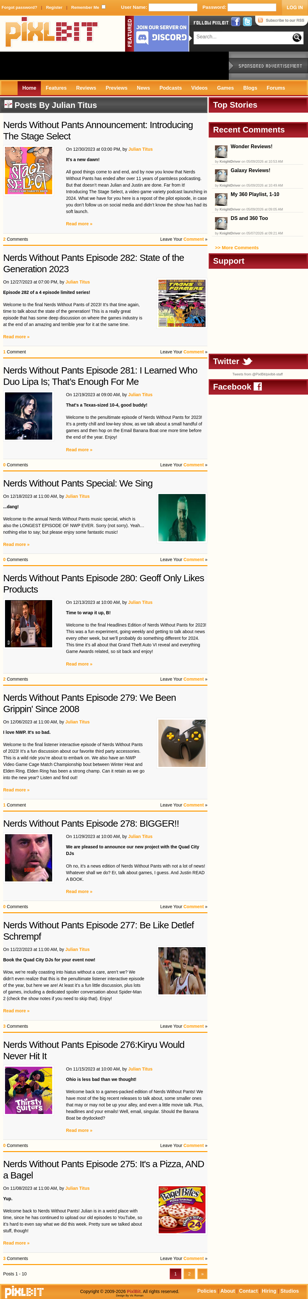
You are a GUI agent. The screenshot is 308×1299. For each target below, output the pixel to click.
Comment (194, 239)
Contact (248, 1291)
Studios (289, 1291)
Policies (206, 1291)
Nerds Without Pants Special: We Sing (77, 483)
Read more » (79, 223)
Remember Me (85, 7)
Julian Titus (74, 105)
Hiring (269, 1291)
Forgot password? (19, 7)
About (227, 1291)
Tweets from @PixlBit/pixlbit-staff (257, 374)
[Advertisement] (114, 66)
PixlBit (52, 34)
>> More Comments (237, 247)
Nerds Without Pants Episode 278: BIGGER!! (91, 823)
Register (54, 7)
